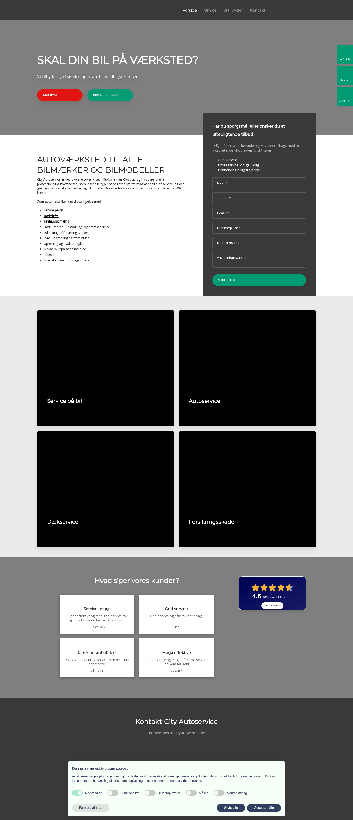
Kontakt (257, 10)
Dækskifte (51, 216)
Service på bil (53, 210)
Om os (210, 10)
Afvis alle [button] (231, 807)
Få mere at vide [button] (90, 807)
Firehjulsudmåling (56, 221)
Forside (189, 10)
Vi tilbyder (233, 10)
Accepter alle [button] (264, 807)
